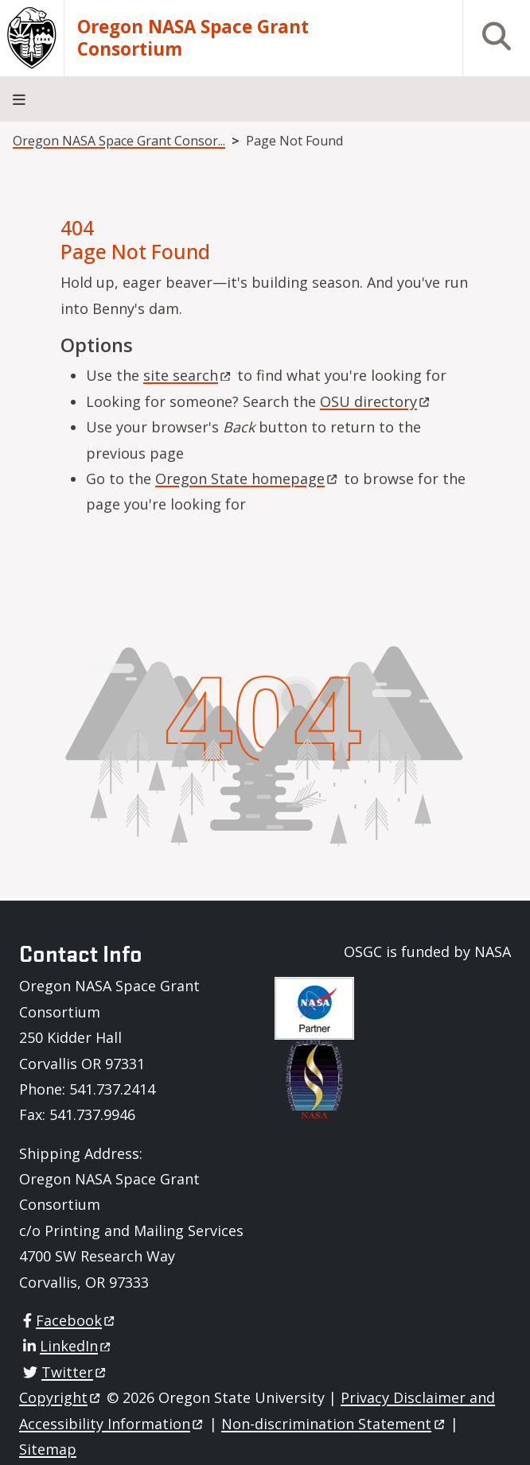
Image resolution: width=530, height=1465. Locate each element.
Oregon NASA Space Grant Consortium (193, 38)
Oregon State (247, 478)
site (188, 375)
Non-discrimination (333, 1423)
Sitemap (47, 1449)
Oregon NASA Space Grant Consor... (119, 140)
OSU (376, 401)
